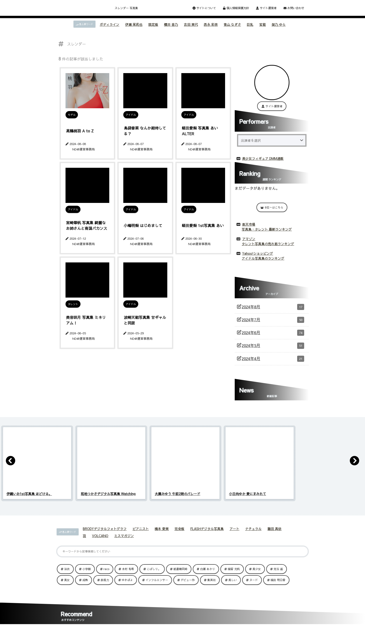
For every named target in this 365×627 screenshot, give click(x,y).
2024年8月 (273, 306)
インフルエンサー (157, 579)
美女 (67, 579)
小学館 (86, 568)
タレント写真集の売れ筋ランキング (268, 242)
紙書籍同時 (180, 568)
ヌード (253, 579)
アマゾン (248, 237)
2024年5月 (273, 345)
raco (106, 568)
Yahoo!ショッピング (257, 252)
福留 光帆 (234, 568)
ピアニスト (140, 527)
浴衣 (67, 568)
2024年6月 (273, 332)
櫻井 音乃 (171, 24)
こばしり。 (154, 568)
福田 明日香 (277, 579)
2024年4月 (273, 358)
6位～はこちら (271, 206)
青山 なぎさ (232, 24)
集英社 (211, 579)
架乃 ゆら (279, 24)
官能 (262, 24)
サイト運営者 (266, 8)
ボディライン (109, 24)
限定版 (153, 24)
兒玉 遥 (278, 568)
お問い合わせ (294, 8)
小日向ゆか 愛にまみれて (247, 492)
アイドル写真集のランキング (263, 257)
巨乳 (250, 24)
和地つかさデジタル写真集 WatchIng (108, 492)
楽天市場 (248, 223)
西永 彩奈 (211, 24)
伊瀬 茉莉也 (133, 24)
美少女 (256, 568)
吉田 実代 (191, 24)
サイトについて (204, 8)
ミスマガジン (124, 534)
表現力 (105, 579)
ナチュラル (253, 527)
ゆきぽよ (127, 579)
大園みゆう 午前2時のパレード (177, 492)
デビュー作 (188, 579)
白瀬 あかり (207, 568)
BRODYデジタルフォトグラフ (105, 527)
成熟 (85, 579)
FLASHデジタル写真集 (207, 527)
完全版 (179, 527)
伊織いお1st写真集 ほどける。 (29, 492)
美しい (232, 579)
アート (234, 527)
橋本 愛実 (162, 527)
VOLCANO (100, 534)
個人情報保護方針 (236, 8)
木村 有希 (128, 568)
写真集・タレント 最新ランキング (267, 228)
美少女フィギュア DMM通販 (263, 157)
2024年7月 (273, 319)
